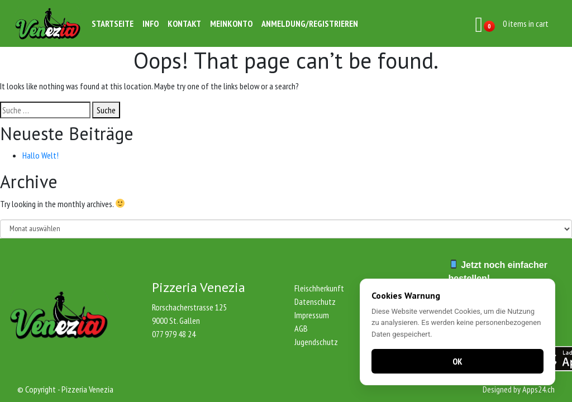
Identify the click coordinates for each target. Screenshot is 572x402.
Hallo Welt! (40, 155)
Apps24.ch (538, 389)
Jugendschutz (316, 341)
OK (457, 361)
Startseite (113, 23)
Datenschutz (315, 301)
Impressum (311, 314)
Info (150, 23)
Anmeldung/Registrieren (309, 23)
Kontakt (184, 23)
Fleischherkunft (319, 288)
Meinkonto (231, 23)
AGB (301, 328)
